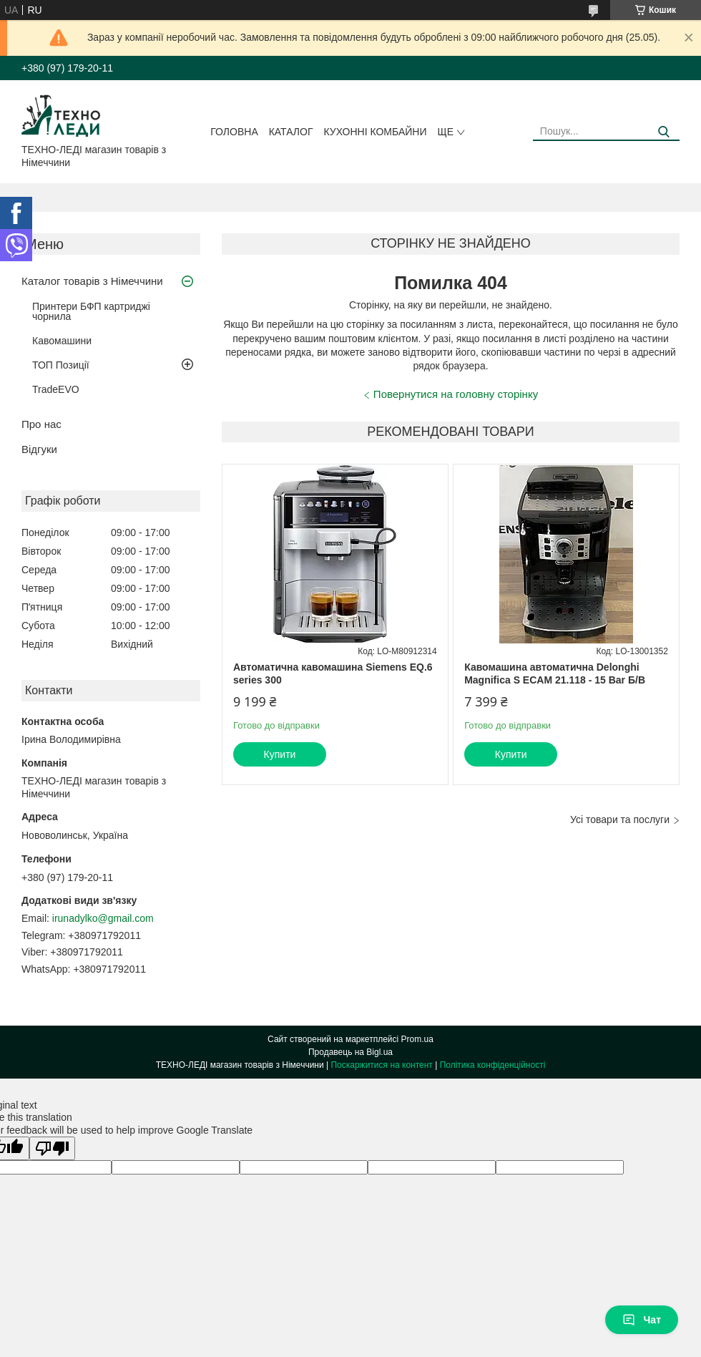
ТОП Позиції (60, 365)
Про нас (41, 424)
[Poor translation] (52, 1148)
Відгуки (39, 449)
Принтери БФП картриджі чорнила (91, 311)
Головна (234, 131)
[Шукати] (663, 132)
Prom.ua (417, 1039)
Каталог (291, 131)
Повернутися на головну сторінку (455, 394)
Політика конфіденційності (493, 1065)
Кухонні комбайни (375, 131)
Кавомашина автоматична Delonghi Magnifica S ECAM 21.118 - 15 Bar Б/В (554, 673)
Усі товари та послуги (620, 819)
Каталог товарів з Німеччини (92, 281)
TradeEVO (55, 389)
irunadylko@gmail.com (103, 918)
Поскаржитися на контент (381, 1065)
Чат (641, 1319)
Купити (280, 754)
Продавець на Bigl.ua (350, 1052)
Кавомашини (62, 340)
